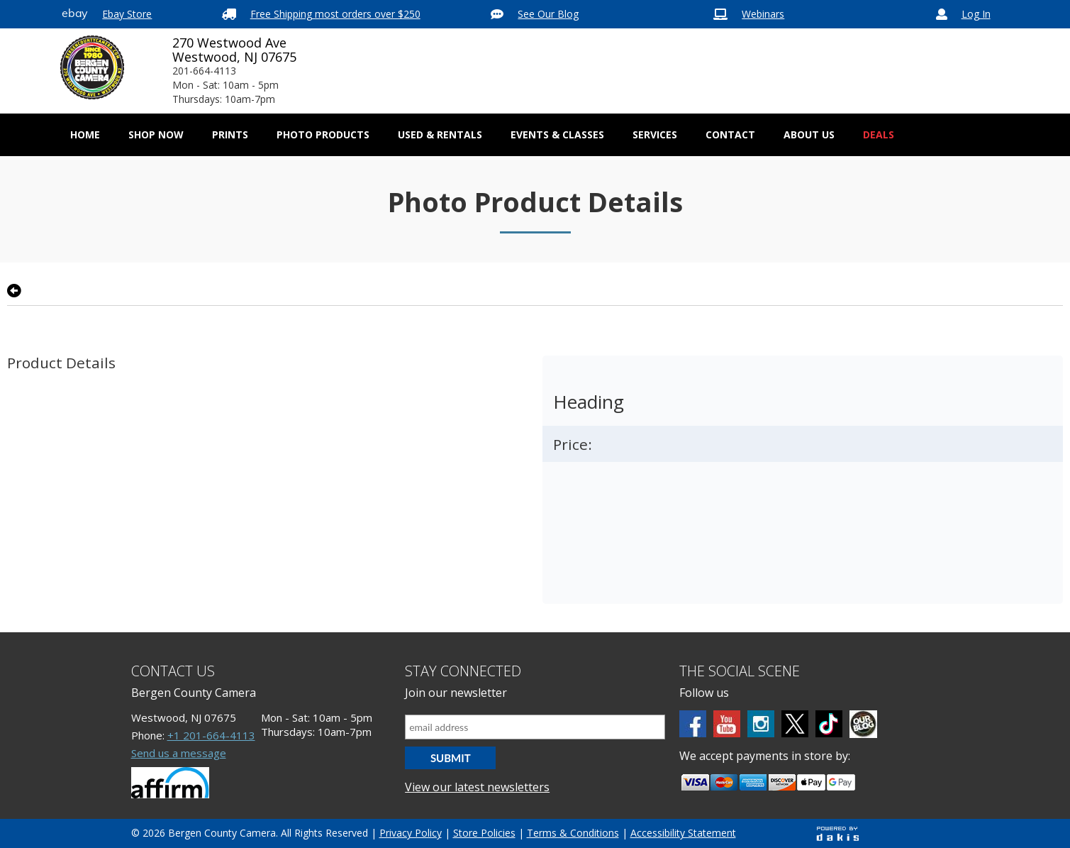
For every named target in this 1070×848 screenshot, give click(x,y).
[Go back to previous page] (14, 291)
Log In (976, 14)
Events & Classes (557, 134)
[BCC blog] (863, 724)
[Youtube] (726, 723)
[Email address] (535, 727)
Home (85, 134)
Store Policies (484, 832)
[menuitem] (156, 135)
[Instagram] (760, 723)
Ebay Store (127, 14)
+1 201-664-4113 (211, 735)
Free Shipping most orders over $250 (335, 14)
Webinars (763, 14)
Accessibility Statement (683, 832)
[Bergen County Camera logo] (92, 67)
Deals (878, 134)
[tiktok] (828, 723)
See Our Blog (548, 14)
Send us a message (178, 753)
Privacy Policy (410, 832)
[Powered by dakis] (837, 833)
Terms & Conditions (573, 832)
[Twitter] (794, 723)
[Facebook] (692, 723)
